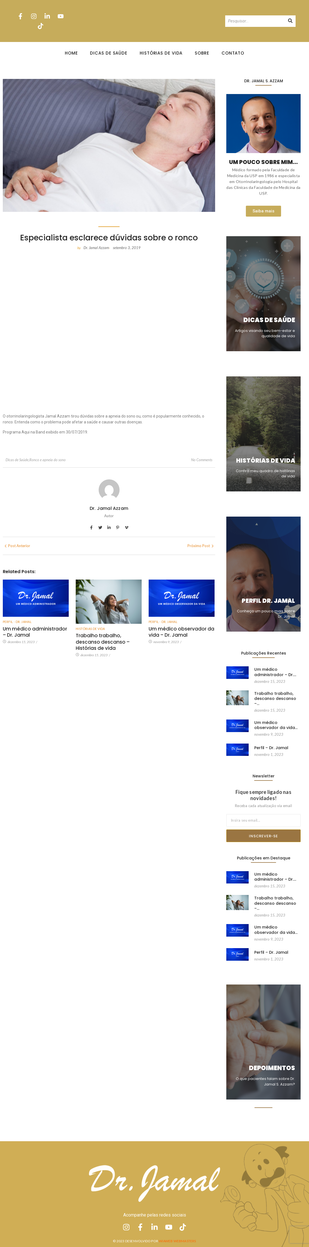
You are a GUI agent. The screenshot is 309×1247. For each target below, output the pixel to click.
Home (71, 53)
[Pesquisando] (255, 21)
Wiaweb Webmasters (177, 1241)
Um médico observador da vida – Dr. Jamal (181, 632)
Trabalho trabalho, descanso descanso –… (275, 698)
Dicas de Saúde (108, 53)
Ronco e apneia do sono (47, 460)
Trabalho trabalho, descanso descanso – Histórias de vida (103, 641)
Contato (233, 53)
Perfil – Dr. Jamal (271, 741)
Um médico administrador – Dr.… (275, 672)
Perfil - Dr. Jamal (17, 622)
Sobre (202, 53)
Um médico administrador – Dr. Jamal (35, 632)
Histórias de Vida (161, 53)
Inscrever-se (263, 836)
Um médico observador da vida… (276, 720)
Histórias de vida (90, 628)
